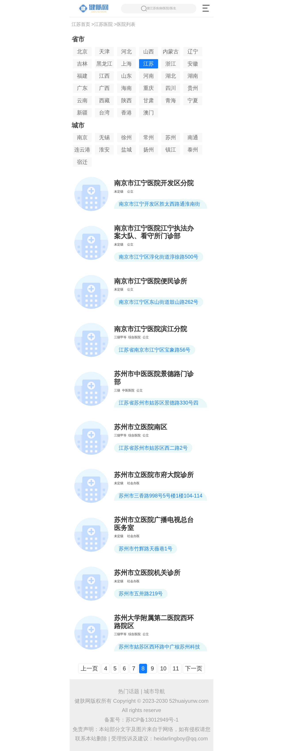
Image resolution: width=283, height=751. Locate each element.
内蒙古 (171, 51)
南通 (192, 137)
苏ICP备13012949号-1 (152, 720)
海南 (126, 88)
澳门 (148, 113)
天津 (104, 51)
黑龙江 (104, 64)
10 (163, 668)
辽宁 (192, 51)
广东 (82, 88)
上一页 (89, 668)
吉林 (82, 64)
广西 (104, 88)
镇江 (170, 150)
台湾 (104, 113)
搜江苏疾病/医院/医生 (158, 8)
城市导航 (154, 691)
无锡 (104, 137)
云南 (82, 100)
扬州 (148, 150)
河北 (126, 51)
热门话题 (128, 691)
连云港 (82, 150)
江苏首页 (81, 24)
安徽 (192, 64)
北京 (82, 51)
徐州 (126, 137)
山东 (126, 76)
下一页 (193, 668)
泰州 (192, 150)
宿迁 (82, 162)
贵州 (192, 88)
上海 (126, 64)
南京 (82, 137)
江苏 (148, 64)
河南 (148, 76)
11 (176, 668)
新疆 (82, 113)
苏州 (170, 137)
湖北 (170, 76)
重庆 (148, 88)
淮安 (104, 150)
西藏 (104, 100)
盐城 (126, 150)
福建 (82, 76)
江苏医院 (103, 24)
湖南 (192, 76)
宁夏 (192, 100)
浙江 (170, 64)
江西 (104, 76)
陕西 (126, 100)
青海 (170, 100)
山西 (148, 51)
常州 (148, 137)
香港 (126, 113)
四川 (170, 88)
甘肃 (148, 100)
